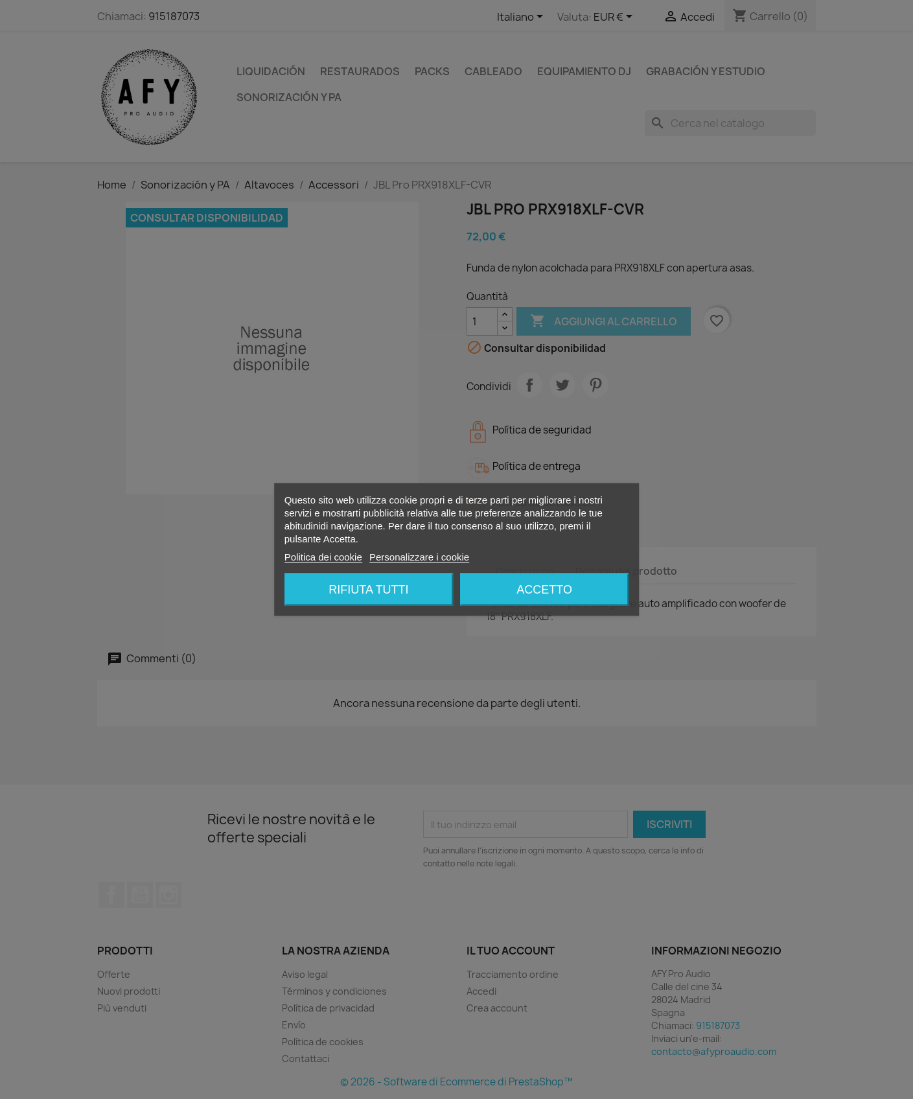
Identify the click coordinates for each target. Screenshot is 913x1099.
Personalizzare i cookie (419, 556)
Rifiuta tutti (368, 589)
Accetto (544, 589)
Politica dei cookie (323, 556)
